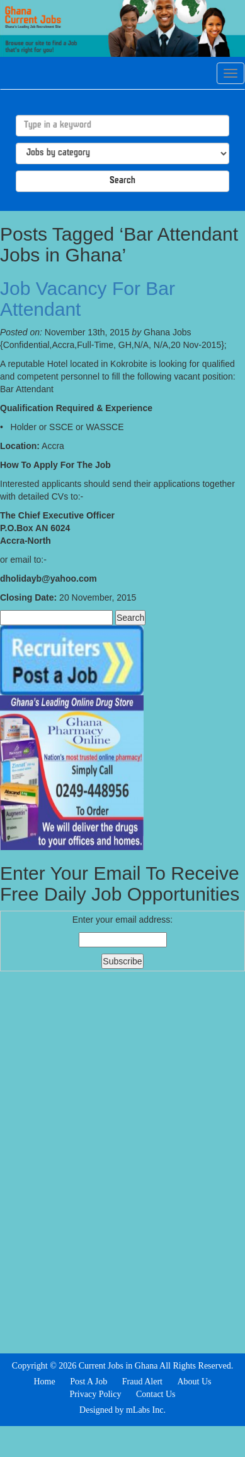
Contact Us (156, 1394)
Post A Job (88, 1381)
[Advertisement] (122, 1160)
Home (44, 1381)
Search (122, 181)
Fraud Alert (142, 1381)
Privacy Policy (95, 1394)
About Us (194, 1381)
